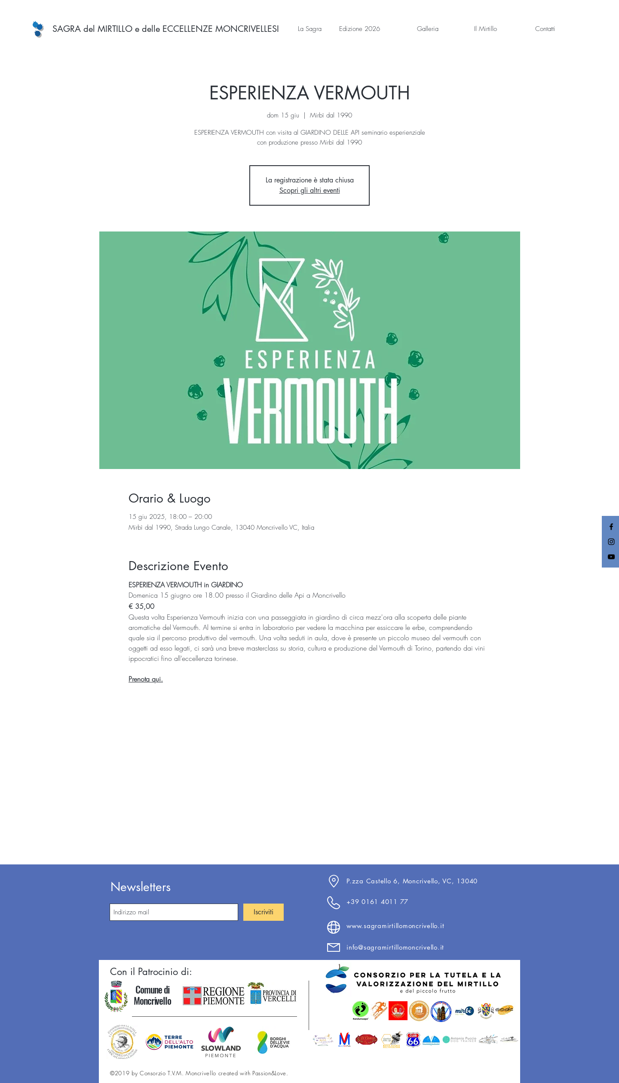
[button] (299, 29)
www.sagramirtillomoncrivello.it (395, 926)
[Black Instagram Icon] (611, 541)
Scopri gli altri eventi (309, 190)
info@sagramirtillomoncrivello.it (395, 947)
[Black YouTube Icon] (611, 556)
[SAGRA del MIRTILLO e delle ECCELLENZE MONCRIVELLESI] (165, 29)
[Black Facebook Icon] (611, 526)
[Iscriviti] (263, 912)
